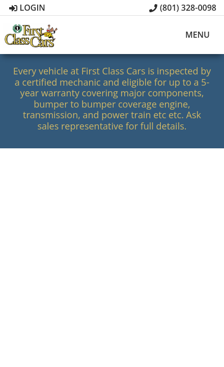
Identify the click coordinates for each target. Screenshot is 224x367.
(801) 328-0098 (182, 7)
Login (27, 7)
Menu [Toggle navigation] (192, 35)
